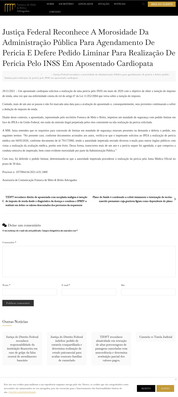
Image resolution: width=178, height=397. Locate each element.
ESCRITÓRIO (66, 3)
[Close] (176, 379)
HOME (50, 3)
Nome (6, 285)
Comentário (9, 242)
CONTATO (55, 11)
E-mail (66, 285)
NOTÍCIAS (119, 3)
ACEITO (165, 388)
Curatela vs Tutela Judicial (155, 337)
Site (123, 285)
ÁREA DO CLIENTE (162, 4)
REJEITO (146, 388)
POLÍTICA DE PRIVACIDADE (24, 392)
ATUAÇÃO (103, 3)
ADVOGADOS (85, 3)
